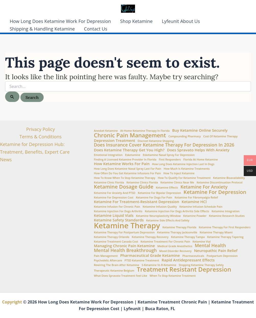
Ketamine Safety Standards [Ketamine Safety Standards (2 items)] (119, 220)
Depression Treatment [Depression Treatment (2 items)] (114, 140)
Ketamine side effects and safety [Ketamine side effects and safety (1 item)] (167, 220)
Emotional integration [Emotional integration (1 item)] (108, 155)
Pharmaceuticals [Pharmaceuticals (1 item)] (193, 256)
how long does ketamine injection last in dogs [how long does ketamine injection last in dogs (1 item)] (183, 164)
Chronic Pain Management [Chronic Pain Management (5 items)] (130, 135)
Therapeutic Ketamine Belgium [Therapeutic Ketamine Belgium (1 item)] (114, 270)
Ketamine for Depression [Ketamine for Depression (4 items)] (215, 191)
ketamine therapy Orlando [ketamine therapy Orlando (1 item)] (111, 237)
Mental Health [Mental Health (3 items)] (210, 245)
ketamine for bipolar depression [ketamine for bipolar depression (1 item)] (159, 193)
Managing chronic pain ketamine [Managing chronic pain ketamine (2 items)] (124, 246)
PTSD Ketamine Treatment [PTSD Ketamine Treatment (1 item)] (142, 260)
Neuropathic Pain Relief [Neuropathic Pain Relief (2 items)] (215, 251)
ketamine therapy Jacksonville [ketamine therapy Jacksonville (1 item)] (177, 232)
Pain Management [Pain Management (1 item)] (106, 256)
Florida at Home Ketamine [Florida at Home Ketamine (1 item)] (200, 159)
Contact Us (95, 29)
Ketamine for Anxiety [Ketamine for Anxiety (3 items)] (204, 187)
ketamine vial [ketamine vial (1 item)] (201, 241)
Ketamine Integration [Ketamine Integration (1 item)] (226, 211)
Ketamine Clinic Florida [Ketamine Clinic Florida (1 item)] (109, 182)
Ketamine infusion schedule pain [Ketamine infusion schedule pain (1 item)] (201, 206)
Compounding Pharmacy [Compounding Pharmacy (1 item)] (184, 136)
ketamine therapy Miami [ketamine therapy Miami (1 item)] (216, 232)
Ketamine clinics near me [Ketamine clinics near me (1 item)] (177, 182)
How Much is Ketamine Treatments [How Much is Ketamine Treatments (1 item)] (187, 168)
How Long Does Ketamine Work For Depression (60, 21)
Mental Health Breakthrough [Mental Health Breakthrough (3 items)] (125, 250)
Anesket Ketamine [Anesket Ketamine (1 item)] (106, 130)
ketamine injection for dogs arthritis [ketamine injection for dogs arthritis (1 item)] (118, 211)
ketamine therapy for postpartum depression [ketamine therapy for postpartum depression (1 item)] (124, 232)
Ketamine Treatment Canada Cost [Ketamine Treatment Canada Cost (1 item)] (116, 241)
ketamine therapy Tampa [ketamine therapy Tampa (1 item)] (188, 237)
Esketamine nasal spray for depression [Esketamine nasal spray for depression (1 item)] (168, 155)
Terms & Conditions (40, 137)
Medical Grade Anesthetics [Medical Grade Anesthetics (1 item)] (174, 246)
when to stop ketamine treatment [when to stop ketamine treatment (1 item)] (173, 275)
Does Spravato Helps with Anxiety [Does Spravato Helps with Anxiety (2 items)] (198, 150)
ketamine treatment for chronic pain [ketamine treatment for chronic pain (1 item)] (165, 241)
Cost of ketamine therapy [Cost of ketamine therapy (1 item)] (220, 136)
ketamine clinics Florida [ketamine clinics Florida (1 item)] (142, 182)
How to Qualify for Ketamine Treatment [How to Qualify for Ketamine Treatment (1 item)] (184, 178)
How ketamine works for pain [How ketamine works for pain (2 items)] (122, 164)
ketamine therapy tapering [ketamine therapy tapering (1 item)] (225, 237)
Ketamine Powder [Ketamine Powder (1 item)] (194, 216)
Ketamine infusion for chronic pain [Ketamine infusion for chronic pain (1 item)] (117, 206)
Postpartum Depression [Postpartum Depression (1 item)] (222, 256)
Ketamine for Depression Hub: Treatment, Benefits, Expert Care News (35, 151)
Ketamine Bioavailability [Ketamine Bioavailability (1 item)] (229, 178)
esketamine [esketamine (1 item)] (132, 155)
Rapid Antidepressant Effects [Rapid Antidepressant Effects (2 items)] (188, 260)
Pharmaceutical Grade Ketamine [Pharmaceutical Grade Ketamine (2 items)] (150, 255)
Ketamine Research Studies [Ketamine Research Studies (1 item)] (227, 216)
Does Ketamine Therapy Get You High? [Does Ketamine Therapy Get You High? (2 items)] (129, 150)
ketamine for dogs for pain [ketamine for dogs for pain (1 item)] (154, 197)
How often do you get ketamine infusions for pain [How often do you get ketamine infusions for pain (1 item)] (127, 173)
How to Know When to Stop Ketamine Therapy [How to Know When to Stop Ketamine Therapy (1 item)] (124, 178)
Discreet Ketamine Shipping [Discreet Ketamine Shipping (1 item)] (156, 141)
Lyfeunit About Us (181, 21)
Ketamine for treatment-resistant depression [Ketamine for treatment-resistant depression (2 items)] (136, 202)
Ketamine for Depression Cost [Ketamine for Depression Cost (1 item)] (113, 197)
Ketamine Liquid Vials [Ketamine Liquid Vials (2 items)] (113, 215)
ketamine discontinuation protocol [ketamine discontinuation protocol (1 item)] (219, 182)
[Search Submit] (12, 96)
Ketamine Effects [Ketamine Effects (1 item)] (167, 187)
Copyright (12, 302)
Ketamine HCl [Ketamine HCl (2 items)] (194, 202)
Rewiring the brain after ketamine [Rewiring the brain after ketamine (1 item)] (116, 265)
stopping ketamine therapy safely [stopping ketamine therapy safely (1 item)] (201, 265)
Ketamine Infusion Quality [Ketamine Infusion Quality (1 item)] (160, 206)
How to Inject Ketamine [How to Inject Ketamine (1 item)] (178, 173)
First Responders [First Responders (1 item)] (170, 159)
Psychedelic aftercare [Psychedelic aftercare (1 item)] (108, 260)
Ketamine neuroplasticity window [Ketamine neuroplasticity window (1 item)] (158, 216)
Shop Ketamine (136, 21)
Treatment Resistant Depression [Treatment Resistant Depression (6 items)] (184, 270)
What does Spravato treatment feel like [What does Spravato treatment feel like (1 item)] (120, 275)
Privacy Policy (40, 129)
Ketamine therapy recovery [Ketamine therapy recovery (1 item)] (150, 237)
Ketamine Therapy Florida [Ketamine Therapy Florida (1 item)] (180, 227)
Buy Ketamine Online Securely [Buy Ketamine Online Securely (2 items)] (199, 130)
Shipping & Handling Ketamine (42, 29)
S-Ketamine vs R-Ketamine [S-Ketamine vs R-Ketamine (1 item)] (159, 265)
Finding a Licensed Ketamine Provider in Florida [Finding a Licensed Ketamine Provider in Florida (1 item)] (125, 159)
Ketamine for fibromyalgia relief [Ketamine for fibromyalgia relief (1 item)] (196, 197)
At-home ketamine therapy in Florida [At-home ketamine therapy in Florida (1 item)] (145, 130)
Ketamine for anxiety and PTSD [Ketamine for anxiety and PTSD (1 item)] (115, 193)
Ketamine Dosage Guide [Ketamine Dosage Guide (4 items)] (123, 186)
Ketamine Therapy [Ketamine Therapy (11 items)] (127, 225)
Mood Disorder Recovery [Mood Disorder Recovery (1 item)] (175, 251)
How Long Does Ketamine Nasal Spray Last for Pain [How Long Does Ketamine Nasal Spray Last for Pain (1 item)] (127, 168)
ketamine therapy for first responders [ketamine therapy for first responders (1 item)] (225, 227)
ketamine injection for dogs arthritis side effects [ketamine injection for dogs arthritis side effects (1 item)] (177, 211)
